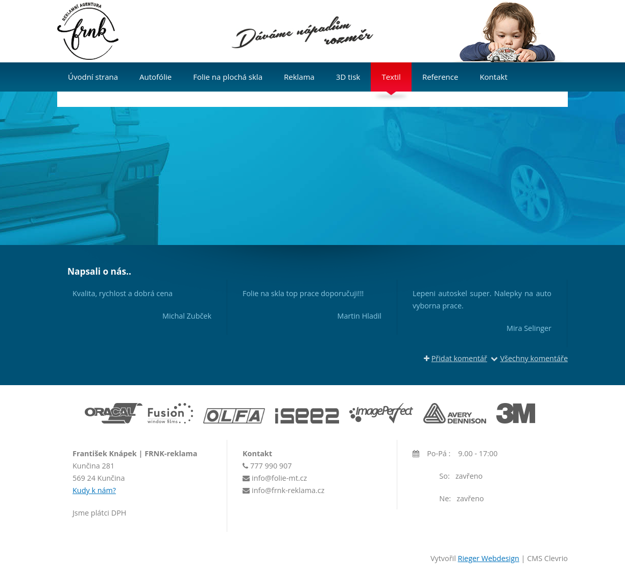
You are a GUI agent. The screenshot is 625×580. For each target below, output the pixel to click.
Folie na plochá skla (227, 77)
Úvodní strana (93, 77)
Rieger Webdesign (488, 558)
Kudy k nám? (94, 490)
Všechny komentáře (529, 358)
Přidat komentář (455, 358)
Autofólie (155, 77)
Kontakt (493, 77)
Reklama (299, 77)
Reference (440, 77)
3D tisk (348, 77)
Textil (390, 77)
